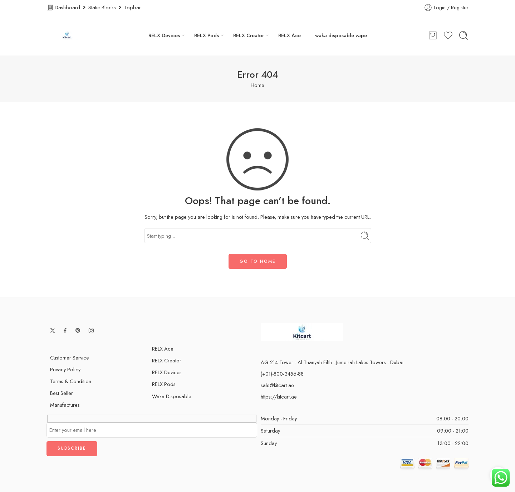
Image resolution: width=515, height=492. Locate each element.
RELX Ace (289, 35)
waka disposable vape (341, 35)
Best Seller (61, 393)
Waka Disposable (171, 396)
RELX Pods (206, 35)
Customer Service (69, 357)
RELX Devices (164, 35)
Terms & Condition (70, 381)
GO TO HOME (258, 261)
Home (257, 85)
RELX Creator (248, 35)
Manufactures (65, 405)
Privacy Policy (65, 369)
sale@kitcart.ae (277, 385)
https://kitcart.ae (279, 396)
